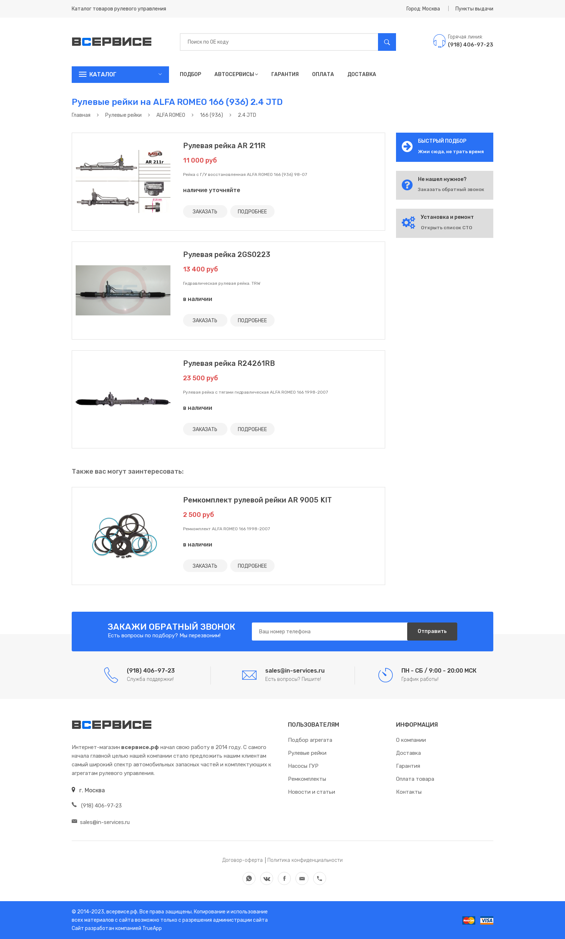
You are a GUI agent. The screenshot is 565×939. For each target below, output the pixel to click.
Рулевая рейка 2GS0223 (226, 254)
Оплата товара (415, 779)
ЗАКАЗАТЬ (205, 211)
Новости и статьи (311, 792)
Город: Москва (423, 9)
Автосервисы (236, 74)
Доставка (361, 74)
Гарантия (285, 74)
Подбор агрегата (310, 740)
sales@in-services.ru (101, 822)
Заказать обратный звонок (451, 189)
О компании (411, 740)
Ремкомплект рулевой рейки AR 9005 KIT (257, 500)
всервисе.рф (121, 912)
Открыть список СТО (446, 227)
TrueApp (152, 928)
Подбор (190, 74)
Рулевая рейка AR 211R (224, 145)
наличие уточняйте (211, 190)
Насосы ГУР (303, 766)
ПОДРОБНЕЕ (252, 211)
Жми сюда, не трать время (451, 151)
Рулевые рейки (307, 753)
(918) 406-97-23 (97, 805)
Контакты (409, 792)
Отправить (431, 631)
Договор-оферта (242, 860)
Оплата (323, 74)
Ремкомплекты (307, 779)
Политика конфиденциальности (305, 860)
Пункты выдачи (474, 9)
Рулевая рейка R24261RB (229, 363)
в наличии (197, 299)
